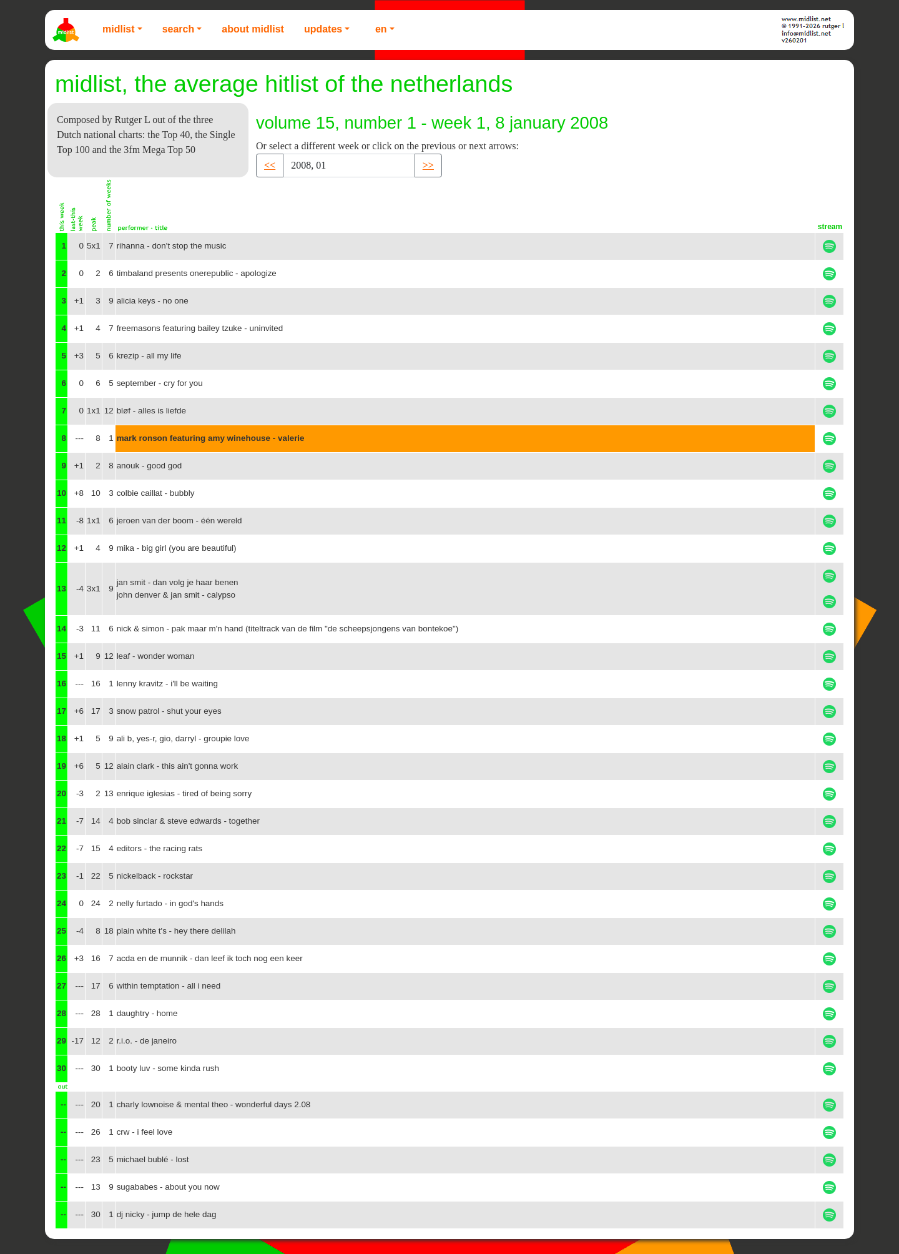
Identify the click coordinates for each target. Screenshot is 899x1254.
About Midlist (253, 29)
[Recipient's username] (349, 165)
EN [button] (381, 29)
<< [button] (269, 165)
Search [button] (178, 29)
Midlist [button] (118, 29)
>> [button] (428, 165)
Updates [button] (323, 29)
